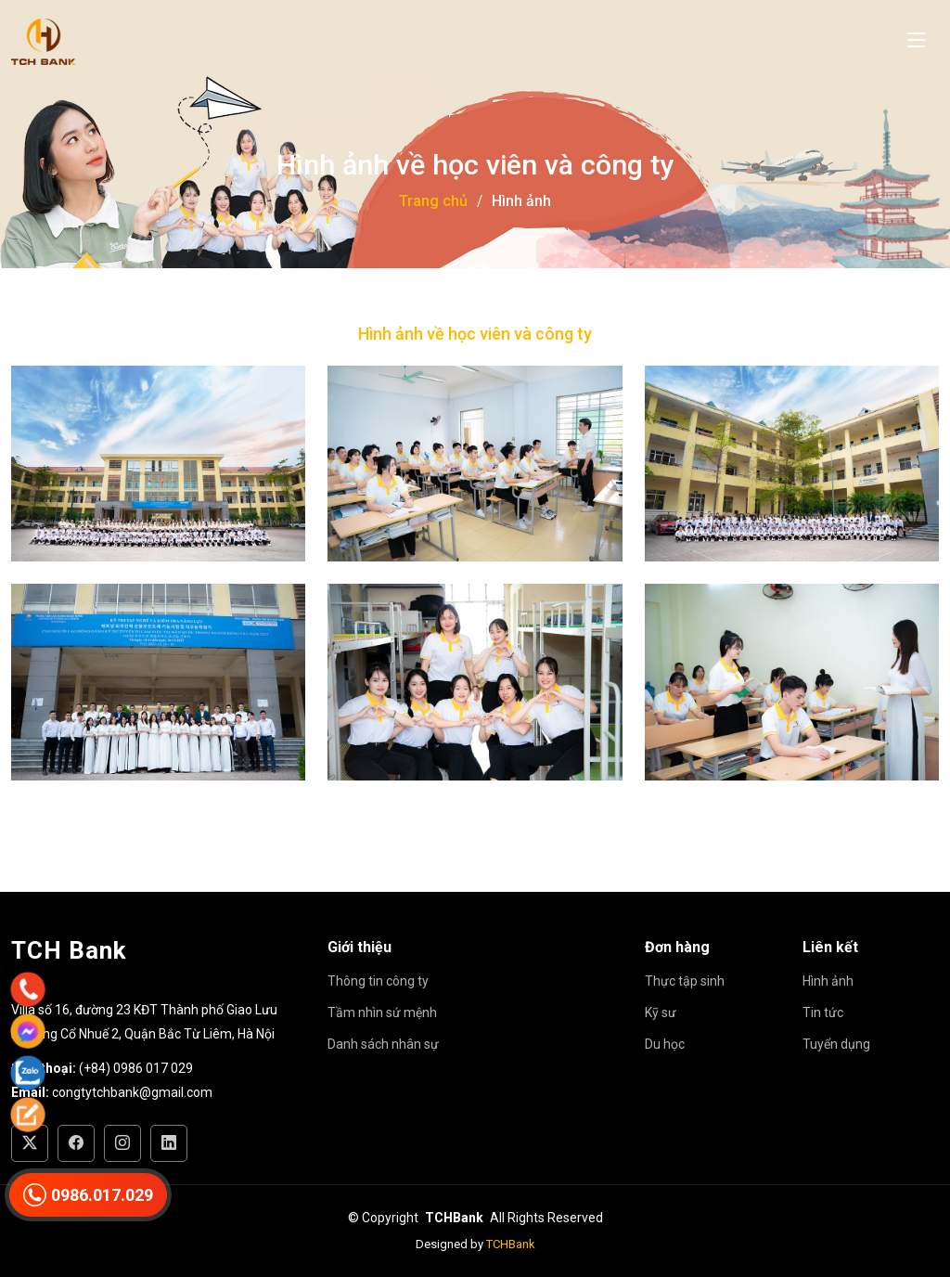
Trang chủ (433, 201)
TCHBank (510, 1244)
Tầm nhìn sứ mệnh (382, 1012)
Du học (665, 1044)
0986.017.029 (88, 1194)
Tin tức (822, 1012)
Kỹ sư (660, 1012)
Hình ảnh (828, 980)
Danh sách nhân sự (383, 1044)
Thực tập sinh (685, 980)
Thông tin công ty (378, 980)
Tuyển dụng (836, 1044)
